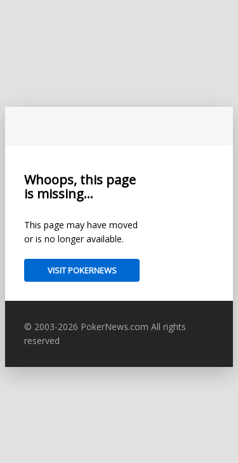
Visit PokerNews (82, 270)
